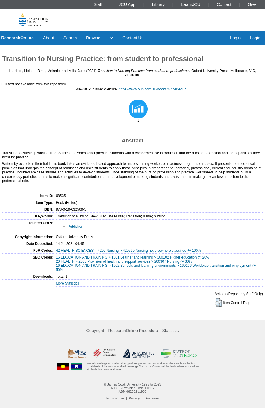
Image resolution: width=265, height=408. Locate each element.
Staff (98, 4)
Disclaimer (152, 398)
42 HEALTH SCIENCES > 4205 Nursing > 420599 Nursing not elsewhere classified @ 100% (128, 250)
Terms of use (114, 398)
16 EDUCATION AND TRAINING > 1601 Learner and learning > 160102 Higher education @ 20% (132, 257)
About (48, 37)
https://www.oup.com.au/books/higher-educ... (154, 89)
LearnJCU (190, 4)
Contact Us (132, 37)
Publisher (75, 227)
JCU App (127, 4)
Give (252, 4)
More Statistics (67, 283)
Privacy (134, 398)
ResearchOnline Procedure (133, 330)
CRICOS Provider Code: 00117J (132, 388)
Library (158, 4)
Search (70, 37)
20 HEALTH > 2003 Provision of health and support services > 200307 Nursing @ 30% (124, 261)
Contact (224, 4)
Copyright (95, 330)
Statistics (170, 330)
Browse (93, 37)
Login (235, 37)
